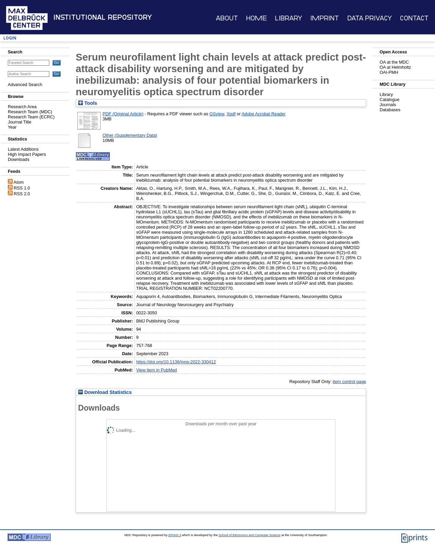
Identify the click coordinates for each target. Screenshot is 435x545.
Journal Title (19, 122)
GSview (216, 113)
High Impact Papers (27, 154)
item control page (349, 381)
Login (9, 38)
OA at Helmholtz (395, 67)
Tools (87, 103)
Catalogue (389, 99)
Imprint (324, 18)
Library (288, 18)
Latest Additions (23, 149)
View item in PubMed (156, 370)
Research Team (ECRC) (31, 116)
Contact (414, 18)
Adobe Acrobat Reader (263, 113)
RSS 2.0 (22, 193)
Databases (390, 109)
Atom (19, 182)
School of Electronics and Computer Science (249, 535)
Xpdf (231, 113)
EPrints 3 (174, 535)
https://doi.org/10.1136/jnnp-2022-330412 (176, 361)
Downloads (18, 159)
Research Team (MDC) (30, 111)
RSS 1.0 (22, 188)
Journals (388, 104)
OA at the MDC (394, 62)
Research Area (22, 106)
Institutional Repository (102, 17)
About (227, 18)
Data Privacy (369, 18)
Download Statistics (105, 392)
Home (256, 18)
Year (12, 127)
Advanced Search (25, 84)
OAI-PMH (389, 72)
